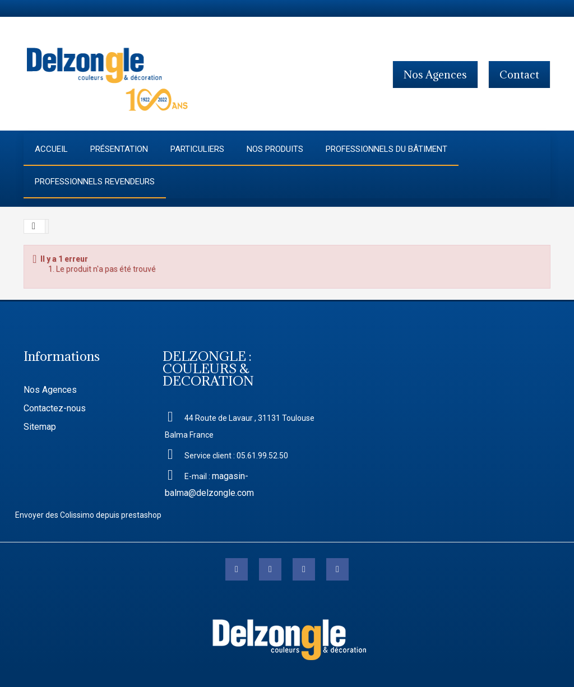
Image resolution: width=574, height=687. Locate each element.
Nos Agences (50, 389)
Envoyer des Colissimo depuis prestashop (88, 514)
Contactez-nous (55, 408)
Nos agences (435, 74)
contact (519, 74)
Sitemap (40, 426)
